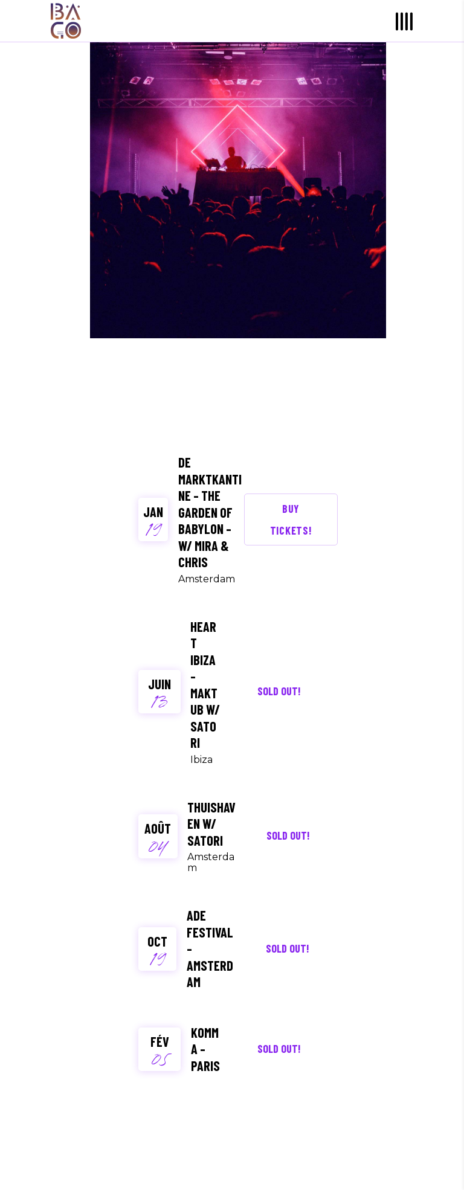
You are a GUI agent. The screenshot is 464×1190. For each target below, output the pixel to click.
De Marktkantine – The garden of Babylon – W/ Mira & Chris (210, 512)
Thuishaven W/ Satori (211, 823)
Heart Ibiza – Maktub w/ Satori (205, 685)
